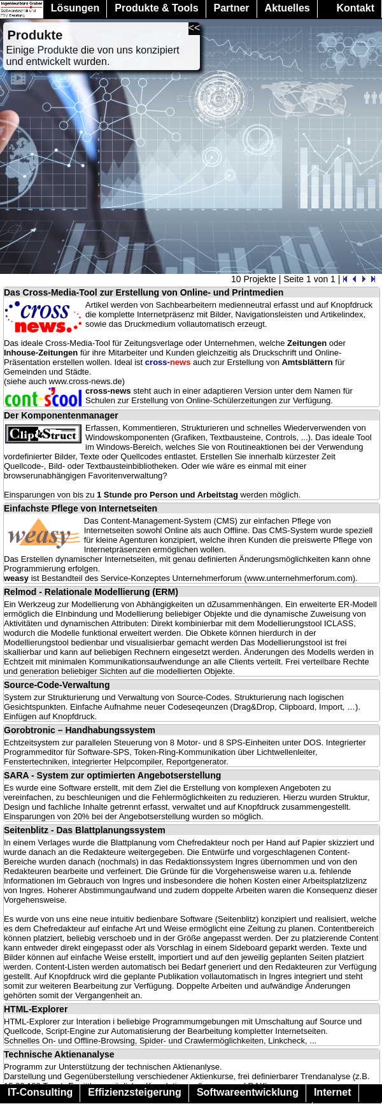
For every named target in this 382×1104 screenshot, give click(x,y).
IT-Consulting (40, 1092)
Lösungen (75, 8)
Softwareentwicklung (248, 1092)
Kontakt (355, 8)
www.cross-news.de (85, 381)
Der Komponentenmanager (61, 415)
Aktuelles (287, 8)
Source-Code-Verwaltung (57, 685)
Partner (232, 8)
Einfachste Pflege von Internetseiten (80, 508)
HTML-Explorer (35, 1009)
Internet (332, 1092)
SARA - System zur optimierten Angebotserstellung (112, 775)
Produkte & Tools (156, 8)
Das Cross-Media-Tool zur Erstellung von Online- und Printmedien (143, 292)
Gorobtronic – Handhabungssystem (79, 730)
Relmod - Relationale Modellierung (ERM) (91, 592)
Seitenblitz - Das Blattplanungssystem (85, 830)
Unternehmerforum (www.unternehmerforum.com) (264, 578)
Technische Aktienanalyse (59, 1054)
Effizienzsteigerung (134, 1092)
